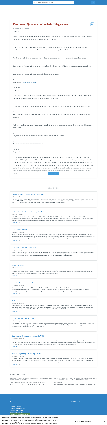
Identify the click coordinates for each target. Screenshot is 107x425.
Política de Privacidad (15, 406)
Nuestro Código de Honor (16, 412)
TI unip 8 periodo (58, 382)
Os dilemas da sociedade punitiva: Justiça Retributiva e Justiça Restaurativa (30, 385)
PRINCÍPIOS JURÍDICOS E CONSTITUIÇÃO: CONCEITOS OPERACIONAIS (74, 385)
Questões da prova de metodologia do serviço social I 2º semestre (27, 382)
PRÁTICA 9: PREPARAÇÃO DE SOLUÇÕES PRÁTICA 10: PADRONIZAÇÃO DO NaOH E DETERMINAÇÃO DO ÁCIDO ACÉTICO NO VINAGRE (75, 379)
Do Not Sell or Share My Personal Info (20, 414)
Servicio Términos (14, 404)
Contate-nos (13, 402)
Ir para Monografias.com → (77, 399)
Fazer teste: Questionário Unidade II (30, 6)
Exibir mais (53, 173)
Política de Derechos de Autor (18, 408)
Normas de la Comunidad (16, 410)
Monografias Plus (14, 6)
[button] (92, 24)
